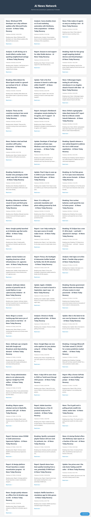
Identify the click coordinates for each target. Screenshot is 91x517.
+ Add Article (85, 514)
